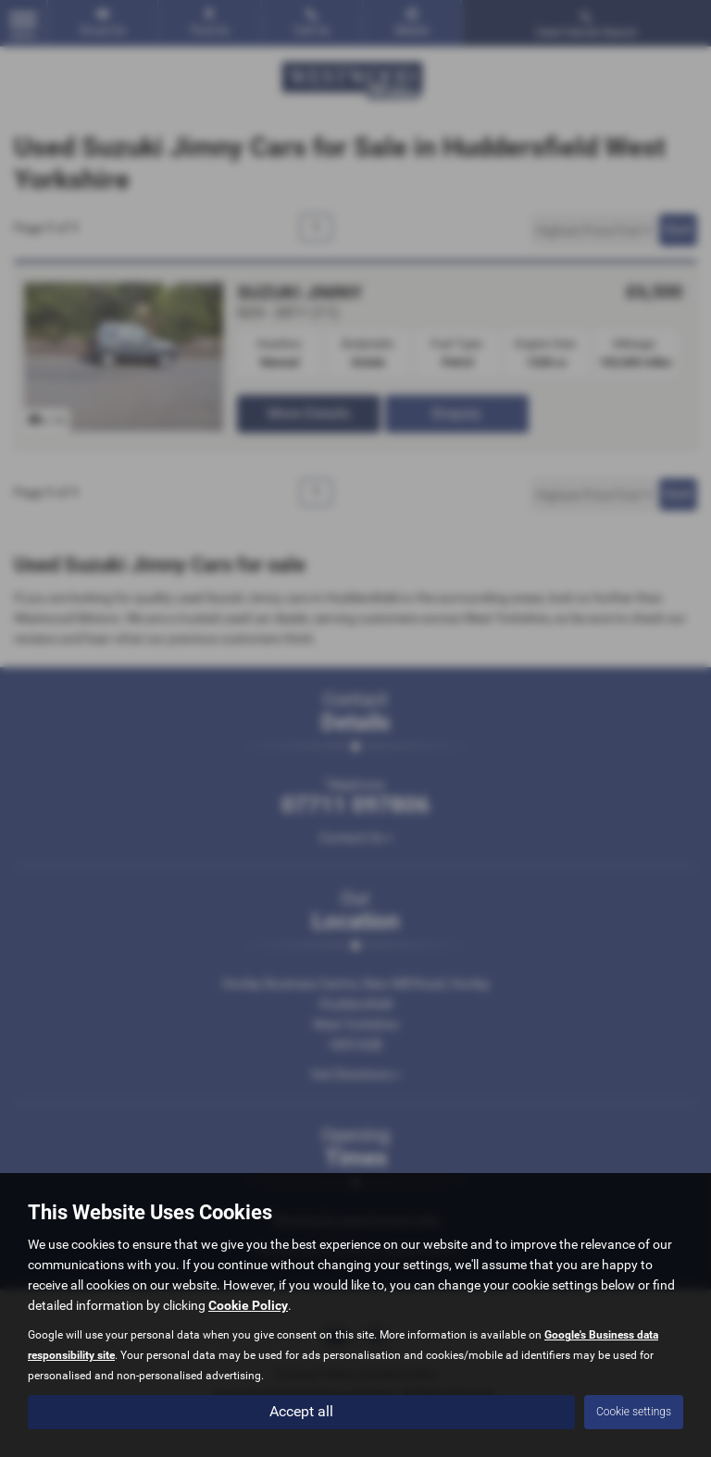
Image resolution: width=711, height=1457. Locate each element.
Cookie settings (633, 1411)
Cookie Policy (248, 1305)
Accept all (301, 1411)
